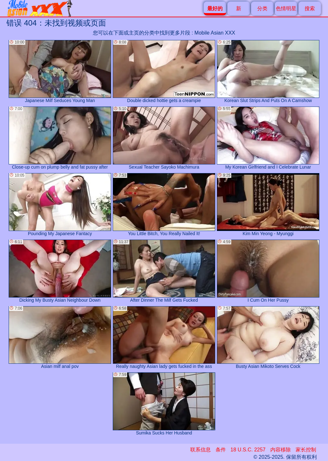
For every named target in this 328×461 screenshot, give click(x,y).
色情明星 (286, 8)
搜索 (310, 8)
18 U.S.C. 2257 (248, 449)
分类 (262, 8)
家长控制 (306, 449)
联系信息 (200, 449)
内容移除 (280, 449)
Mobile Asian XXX (214, 33)
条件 (221, 449)
